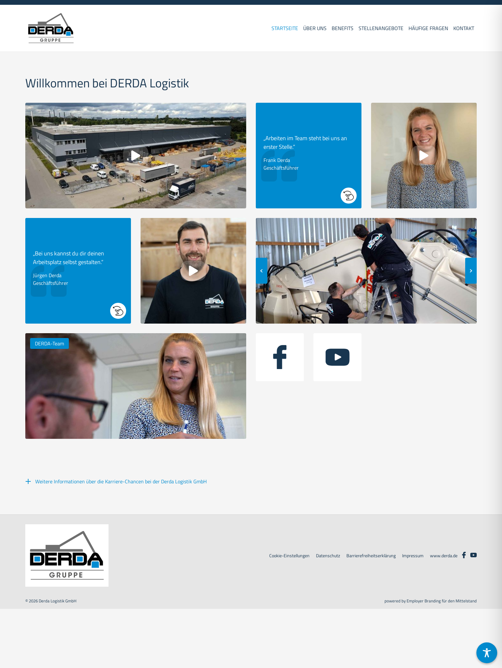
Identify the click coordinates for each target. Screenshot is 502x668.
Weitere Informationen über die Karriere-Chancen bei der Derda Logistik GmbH (121, 481)
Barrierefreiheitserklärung (371, 555)
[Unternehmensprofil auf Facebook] (464, 554)
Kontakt (463, 28)
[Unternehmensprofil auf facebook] (280, 357)
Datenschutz (328, 555)
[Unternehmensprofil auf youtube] (337, 357)
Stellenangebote (381, 28)
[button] (308, 155)
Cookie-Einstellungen (289, 555)
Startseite (284, 28)
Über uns (315, 28)
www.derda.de (443, 555)
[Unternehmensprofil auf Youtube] (473, 554)
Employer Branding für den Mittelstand (442, 601)
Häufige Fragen (428, 28)
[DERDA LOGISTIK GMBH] (51, 28)
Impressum (413, 555)
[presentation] (261, 271)
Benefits (342, 28)
